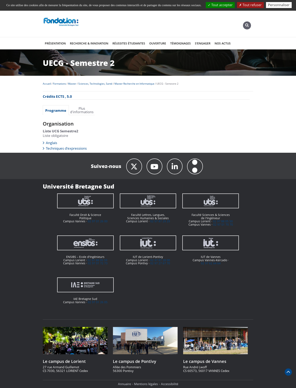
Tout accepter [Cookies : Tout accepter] (220, 5)
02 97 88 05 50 (223, 221)
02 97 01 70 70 (223, 224)
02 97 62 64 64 (211, 263)
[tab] (56, 110)
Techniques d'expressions (66, 148)
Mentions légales (146, 384)
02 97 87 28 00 (160, 260)
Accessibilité (169, 384)
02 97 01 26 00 (98, 221)
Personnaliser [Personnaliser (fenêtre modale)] (279, 5)
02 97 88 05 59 (97, 260)
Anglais (51, 142)
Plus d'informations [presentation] (82, 110)
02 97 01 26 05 (98, 302)
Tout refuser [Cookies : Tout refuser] (250, 5)
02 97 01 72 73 (98, 263)
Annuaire (124, 384)
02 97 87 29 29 (160, 221)
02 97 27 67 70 (160, 263)
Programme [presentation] (55, 110)
